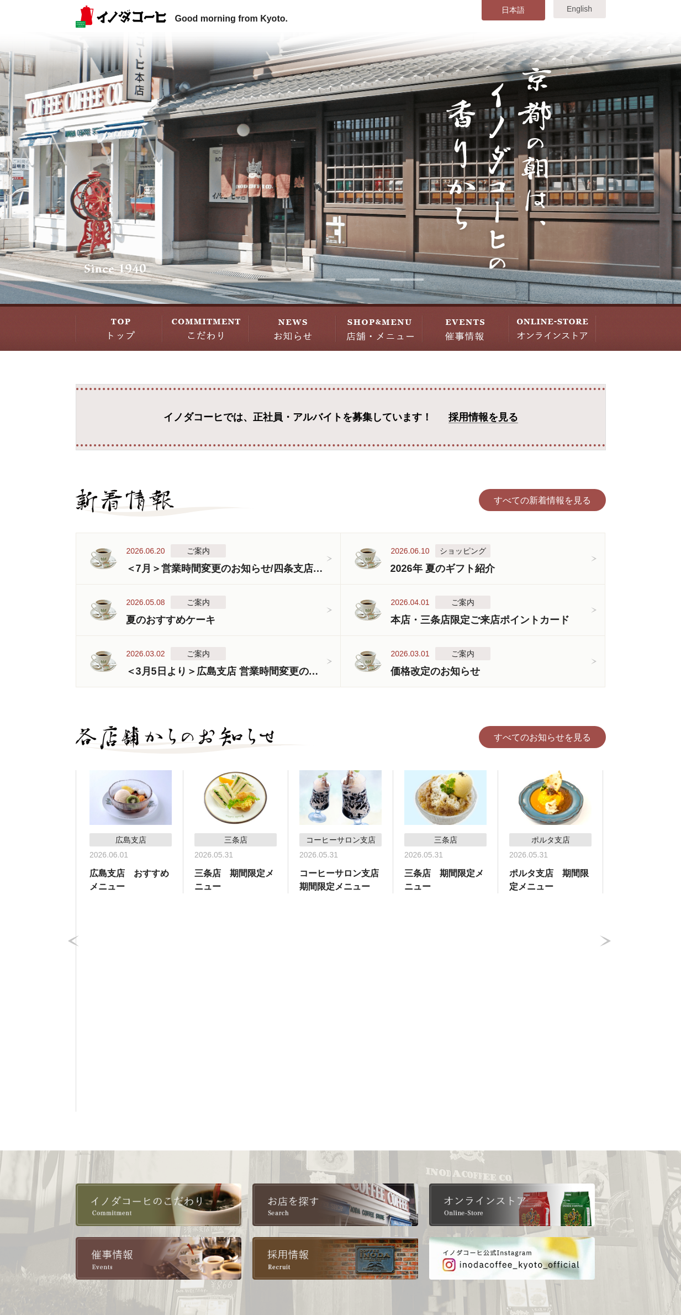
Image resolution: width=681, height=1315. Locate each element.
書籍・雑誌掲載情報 (249, 1204)
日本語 (513, 10)
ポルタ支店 (342, 1220)
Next (605, 832)
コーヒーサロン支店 (359, 1204)
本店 (328, 1156)
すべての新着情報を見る (542, 500)
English (579, 8)
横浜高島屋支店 (450, 1188)
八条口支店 (441, 1156)
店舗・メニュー (115, 1220)
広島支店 (436, 1204)
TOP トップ (119, 327)
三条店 (333, 1172)
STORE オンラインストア (552, 327)
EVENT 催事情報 (466, 327)
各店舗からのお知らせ (128, 1204)
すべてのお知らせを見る (542, 737)
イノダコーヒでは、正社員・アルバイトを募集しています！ (340, 417)
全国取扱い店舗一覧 (249, 1188)
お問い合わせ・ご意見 (546, 1220)
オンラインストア (244, 1220)
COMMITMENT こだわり (205, 327)
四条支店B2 (343, 1188)
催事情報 (101, 1236)
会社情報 (227, 1156)
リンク (222, 1236)
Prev (73, 832)
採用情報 (227, 1172)
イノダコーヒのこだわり (132, 1156)
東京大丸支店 (445, 1172)
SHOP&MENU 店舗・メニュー (379, 327)
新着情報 (101, 1188)
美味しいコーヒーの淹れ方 (137, 1172)
